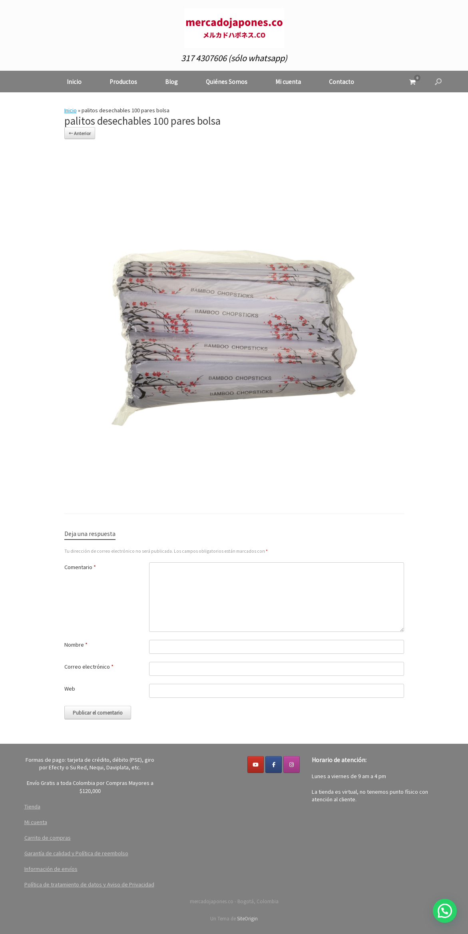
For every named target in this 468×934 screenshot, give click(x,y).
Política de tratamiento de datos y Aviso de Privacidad (89, 884)
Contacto (341, 82)
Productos (123, 82)
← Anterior (80, 133)
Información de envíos (51, 868)
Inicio (74, 82)
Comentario (80, 567)
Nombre (76, 644)
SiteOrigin (247, 918)
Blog (171, 82)
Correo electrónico (89, 666)
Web (69, 688)
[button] (438, 81)
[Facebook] (273, 764)
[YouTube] (255, 764)
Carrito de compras (47, 837)
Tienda (32, 806)
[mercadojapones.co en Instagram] (291, 764)
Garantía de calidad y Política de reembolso (76, 853)
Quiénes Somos (226, 82)
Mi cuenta (288, 82)
